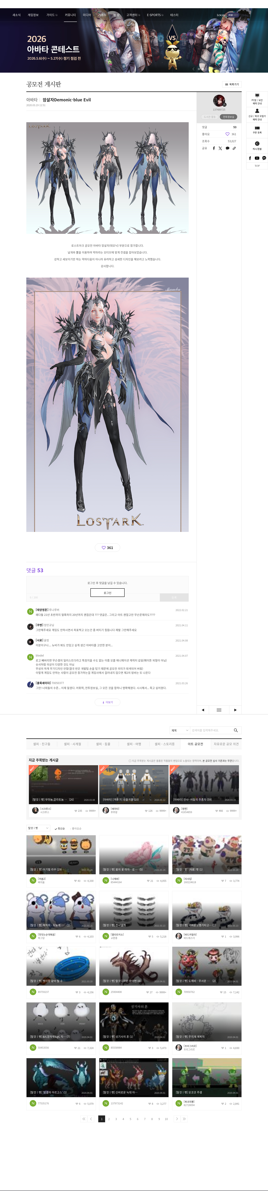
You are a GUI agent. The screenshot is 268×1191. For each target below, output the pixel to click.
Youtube (257, 158)
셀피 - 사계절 (72, 744)
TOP (257, 166)
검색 (236, 730)
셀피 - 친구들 (41, 744)
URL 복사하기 (234, 148)
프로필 (219, 101)
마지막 (184, 1118)
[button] (193, 69)
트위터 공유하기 (220, 148)
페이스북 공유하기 (214, 148)
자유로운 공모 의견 (226, 744)
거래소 (102, 15)
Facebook (250, 158)
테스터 (174, 15)
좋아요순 (77, 828)
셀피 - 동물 (103, 744)
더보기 (109, 702)
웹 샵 (116, 15)
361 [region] (234, 134)
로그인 (221, 15)
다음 (177, 1118)
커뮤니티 (70, 15)
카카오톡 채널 (264, 158)
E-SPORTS (154, 15)
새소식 (16, 15)
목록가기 (234, 84)
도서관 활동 (210, 116)
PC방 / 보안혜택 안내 (257, 101)
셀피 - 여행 (134, 744)
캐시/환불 (257, 148)
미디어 (87, 15)
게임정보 (33, 15)
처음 (83, 1118)
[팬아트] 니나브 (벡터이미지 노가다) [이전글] (203, 710)
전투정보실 (228, 116)
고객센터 (131, 15)
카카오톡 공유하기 (227, 148)
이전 (91, 1118)
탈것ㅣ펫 (33, 828)
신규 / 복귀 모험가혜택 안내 (257, 117)
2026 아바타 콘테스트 (134, 40)
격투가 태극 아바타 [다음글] (235, 710)
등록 (174, 597)
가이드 (50, 15)
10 (166, 1119)
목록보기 (219, 710)
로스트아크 (6, 15)
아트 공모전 (195, 744)
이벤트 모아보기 (237, 69)
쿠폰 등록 (257, 132)
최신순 (61, 828)
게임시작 (255, 15)
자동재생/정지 (199, 69)
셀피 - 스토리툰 (165, 744)
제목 (174, 730)
